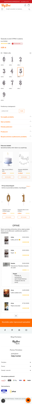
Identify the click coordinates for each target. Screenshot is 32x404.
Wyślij (21, 111)
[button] (3, 400)
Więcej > (28, 186)
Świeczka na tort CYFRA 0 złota (7, 210)
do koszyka (8, 177)
